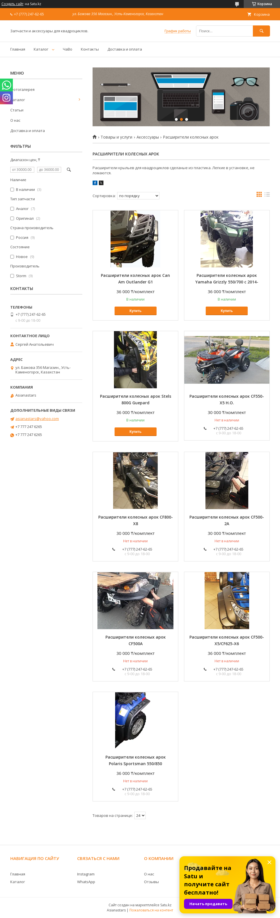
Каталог (41, 49)
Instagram (86, 874)
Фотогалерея (22, 89)
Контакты (90, 49)
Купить (135, 311)
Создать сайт (12, 4)
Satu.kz (165, 905)
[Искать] (261, 31)
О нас (15, 120)
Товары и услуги (116, 137)
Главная (17, 49)
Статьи (16, 110)
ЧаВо (67, 49)
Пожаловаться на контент (151, 910)
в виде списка (267, 196)
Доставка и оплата (124, 49)
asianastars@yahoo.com (37, 418)
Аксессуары (148, 137)
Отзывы (151, 881)
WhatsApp (86, 881)
